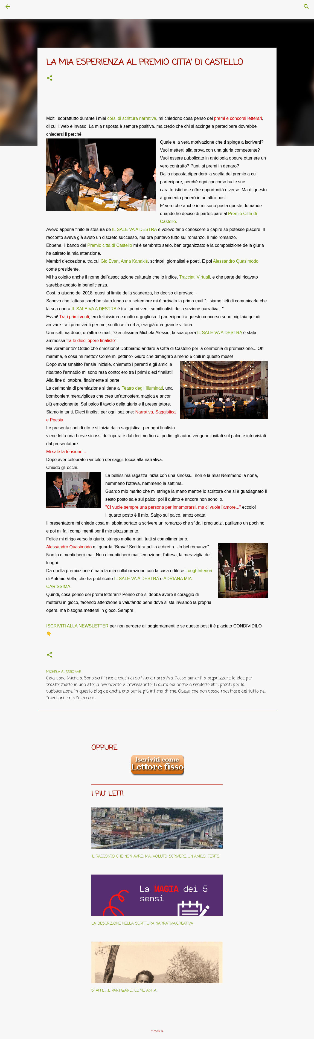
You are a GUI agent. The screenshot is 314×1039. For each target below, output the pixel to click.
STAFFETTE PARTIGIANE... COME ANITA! (124, 991)
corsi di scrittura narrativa (131, 118)
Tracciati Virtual (194, 277)
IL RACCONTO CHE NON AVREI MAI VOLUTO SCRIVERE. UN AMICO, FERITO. (155, 856)
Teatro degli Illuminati (142, 388)
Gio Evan (110, 261)
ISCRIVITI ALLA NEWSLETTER (77, 626)
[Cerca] (23, 6)
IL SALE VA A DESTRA (134, 229)
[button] (49, 79)
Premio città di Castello (109, 245)
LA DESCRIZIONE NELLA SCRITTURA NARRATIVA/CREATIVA (142, 924)
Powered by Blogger (157, 1020)
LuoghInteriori (198, 570)
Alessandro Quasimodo (235, 261)
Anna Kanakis (134, 261)
